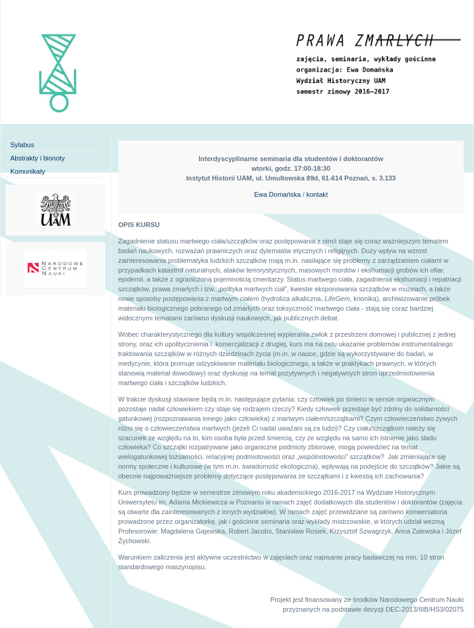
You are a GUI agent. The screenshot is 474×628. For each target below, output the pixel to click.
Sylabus (22, 144)
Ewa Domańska (277, 194)
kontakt (316, 194)
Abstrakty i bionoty (37, 158)
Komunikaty (27, 171)
